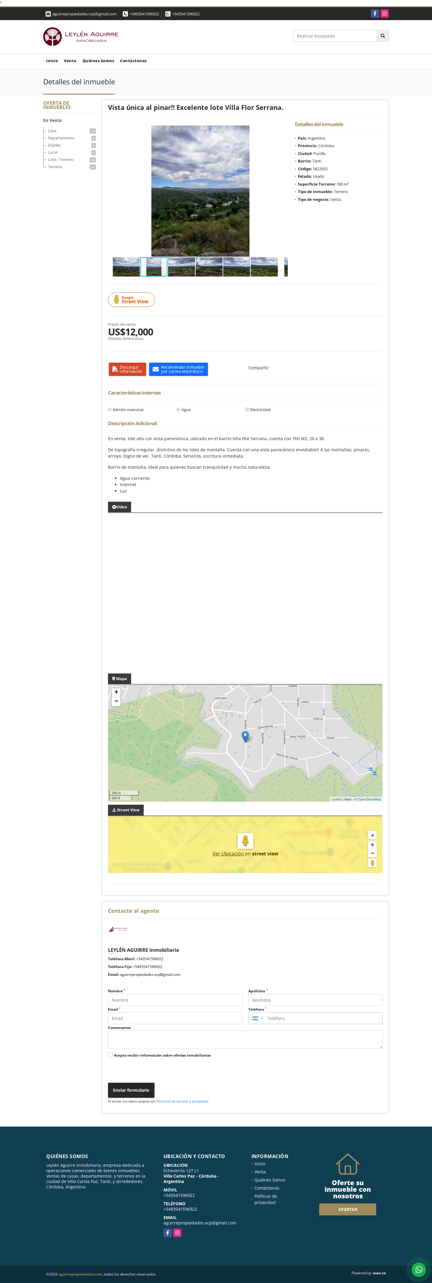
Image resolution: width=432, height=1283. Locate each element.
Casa (72, 131)
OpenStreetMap (369, 799)
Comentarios (119, 1027)
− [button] (116, 701)
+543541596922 (186, 14)
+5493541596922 (144, 14)
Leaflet (336, 799)
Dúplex (72, 145)
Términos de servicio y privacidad (182, 1101)
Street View (132, 300)
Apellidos (258, 991)
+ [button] (116, 692)
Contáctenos (133, 60)
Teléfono (257, 1009)
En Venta (52, 120)
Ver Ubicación (228, 853)
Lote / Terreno (72, 159)
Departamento (72, 138)
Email (114, 1009)
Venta (70, 60)
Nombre (116, 991)
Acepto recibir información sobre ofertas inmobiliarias (162, 1055)
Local (72, 152)
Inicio (52, 60)
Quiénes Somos (98, 60)
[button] (282, 131)
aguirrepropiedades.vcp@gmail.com (150, 974)
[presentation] (150, 1071)
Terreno (72, 167)
